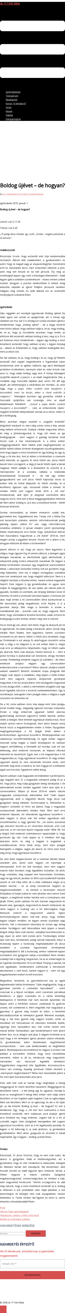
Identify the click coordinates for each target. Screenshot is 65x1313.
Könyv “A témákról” (16, 103)
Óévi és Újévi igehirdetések (14, 1211)
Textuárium (12, 95)
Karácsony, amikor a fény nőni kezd (20, 1215)
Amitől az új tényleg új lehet (14, 1219)
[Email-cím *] (32, 1263)
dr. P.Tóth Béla (10, 3)
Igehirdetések (13, 92)
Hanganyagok (13, 119)
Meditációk (11, 99)
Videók (9, 115)
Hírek (9, 107)
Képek (9, 111)
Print (2, 1207)
